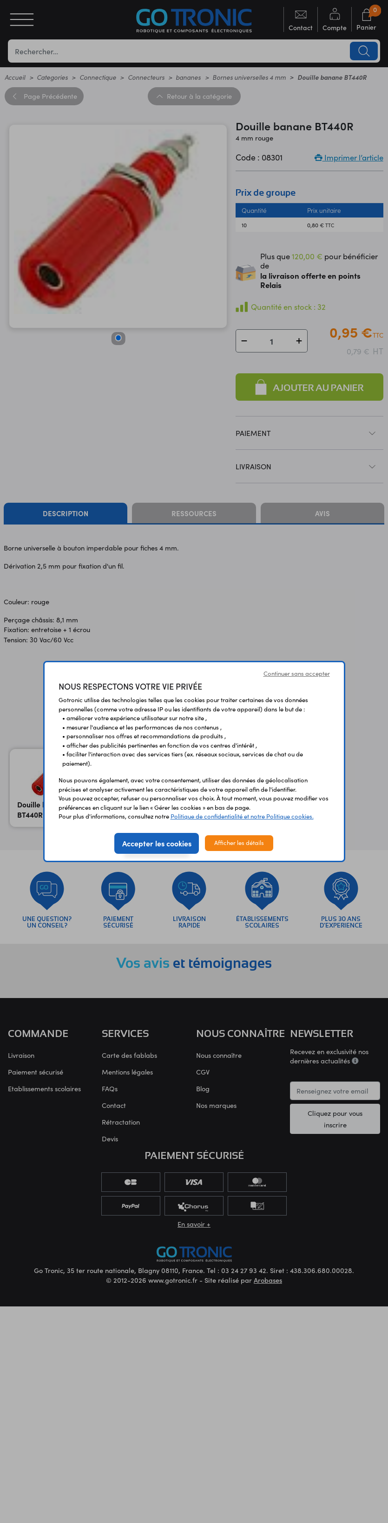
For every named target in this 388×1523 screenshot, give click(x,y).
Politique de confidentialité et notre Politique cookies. (242, 816)
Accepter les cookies (156, 843)
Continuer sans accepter (296, 673)
